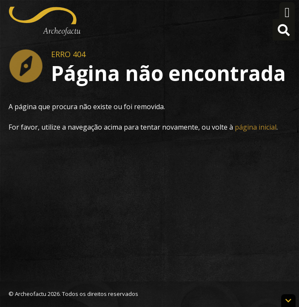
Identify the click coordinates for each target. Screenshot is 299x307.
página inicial (255, 127)
